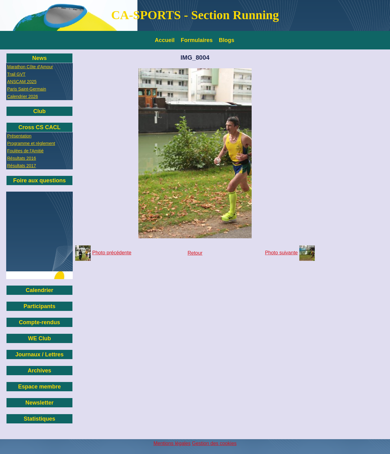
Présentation (19, 136)
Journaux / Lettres (39, 354)
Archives (39, 370)
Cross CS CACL (39, 127)
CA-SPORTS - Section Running (195, 15)
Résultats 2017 (21, 165)
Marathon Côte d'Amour (30, 66)
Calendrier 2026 (22, 96)
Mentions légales (172, 443)
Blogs (226, 40)
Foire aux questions (39, 180)
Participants (39, 306)
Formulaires (197, 40)
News (39, 58)
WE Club (39, 338)
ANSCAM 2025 (22, 81)
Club (39, 111)
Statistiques (39, 419)
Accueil (165, 40)
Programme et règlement (31, 143)
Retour (195, 253)
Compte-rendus (39, 322)
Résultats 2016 (21, 158)
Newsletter (39, 403)
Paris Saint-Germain (26, 89)
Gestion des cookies (214, 443)
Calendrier (39, 290)
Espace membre (39, 387)
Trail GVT (16, 74)
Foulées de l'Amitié (25, 150)
